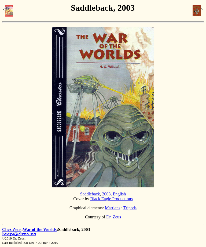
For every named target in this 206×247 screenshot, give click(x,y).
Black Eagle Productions (111, 198)
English (119, 194)
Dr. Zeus (113, 217)
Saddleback (90, 194)
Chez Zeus (11, 229)
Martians (112, 208)
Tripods (130, 208)
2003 (106, 194)
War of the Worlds (40, 229)
